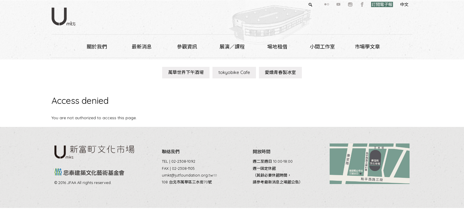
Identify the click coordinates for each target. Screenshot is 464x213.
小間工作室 (322, 46)
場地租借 (277, 46)
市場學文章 (367, 46)
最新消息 (142, 46)
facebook (352, 4)
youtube (328, 4)
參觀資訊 (187, 46)
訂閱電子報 (371, 4)
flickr (316, 4)
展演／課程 (232, 46)
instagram (340, 4)
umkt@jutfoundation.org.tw (189, 175)
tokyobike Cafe (234, 72)
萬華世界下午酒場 (186, 72)
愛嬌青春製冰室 (280, 72)
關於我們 (97, 46)
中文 (393, 4)
